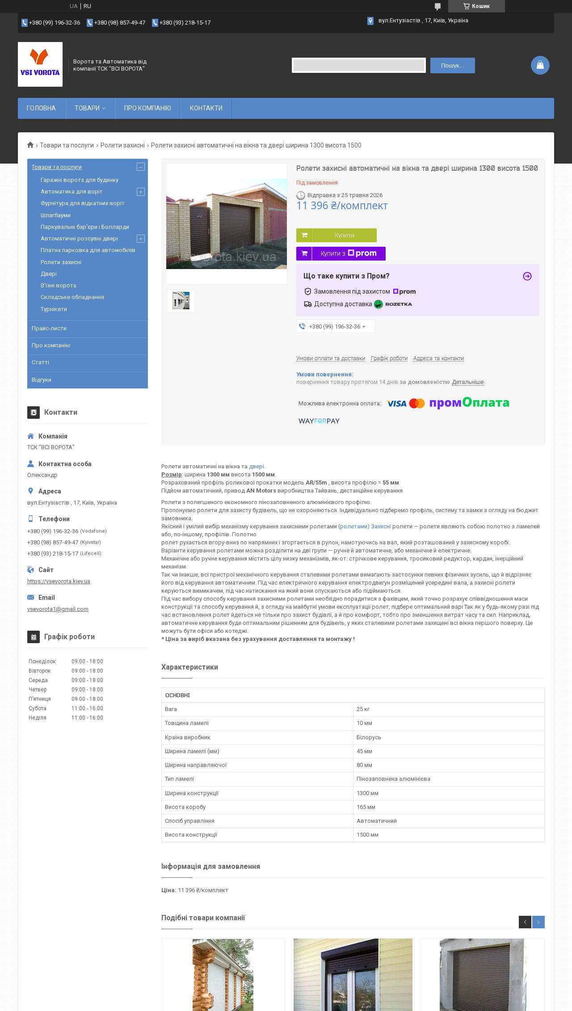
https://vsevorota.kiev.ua (58, 581)
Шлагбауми (56, 215)
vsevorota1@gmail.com (57, 609)
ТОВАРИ (87, 108)
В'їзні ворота (58, 285)
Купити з (349, 253)
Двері (49, 273)
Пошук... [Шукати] (452, 65)
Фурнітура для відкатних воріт (83, 203)
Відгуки (41, 379)
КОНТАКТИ (206, 108)
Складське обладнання (72, 297)
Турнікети (54, 309)
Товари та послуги (67, 145)
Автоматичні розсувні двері (79, 238)
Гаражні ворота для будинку (79, 180)
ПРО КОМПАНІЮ (147, 108)
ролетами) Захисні (365, 526)
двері (256, 466)
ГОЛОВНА (41, 108)
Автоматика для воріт (72, 191)
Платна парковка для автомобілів (88, 250)
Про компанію (51, 345)
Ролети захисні (123, 145)
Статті (40, 362)
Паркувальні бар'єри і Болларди (85, 226)
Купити (344, 235)
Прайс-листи (49, 328)
